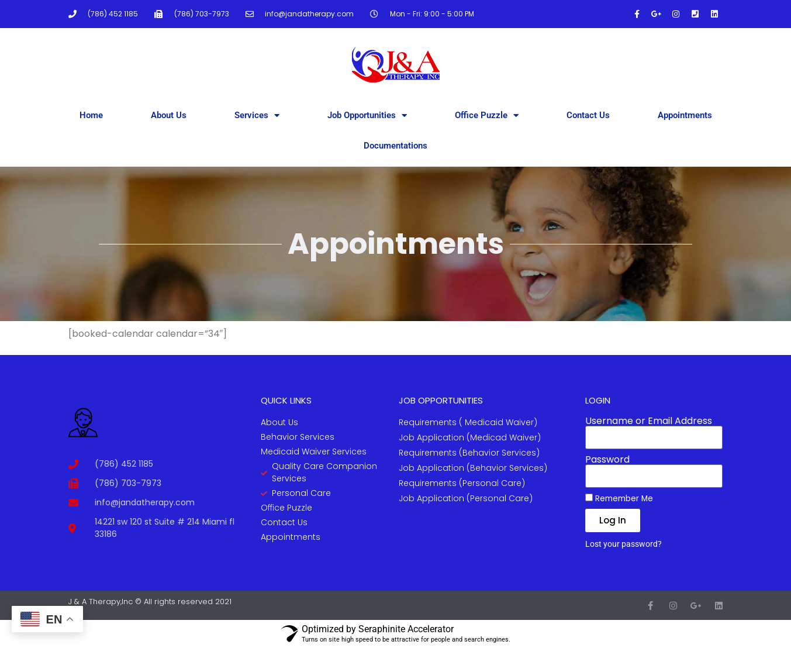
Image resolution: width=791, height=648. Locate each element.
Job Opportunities (367, 115)
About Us (168, 115)
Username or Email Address (648, 421)
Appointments (685, 115)
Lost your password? (623, 544)
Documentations (395, 145)
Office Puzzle (487, 115)
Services (256, 115)
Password (607, 459)
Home (91, 115)
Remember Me (619, 498)
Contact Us (588, 115)
